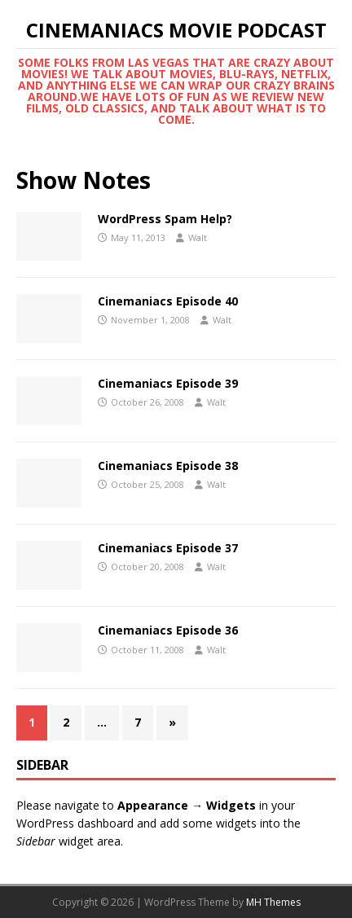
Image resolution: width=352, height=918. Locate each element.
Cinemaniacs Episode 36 (168, 630)
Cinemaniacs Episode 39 (168, 383)
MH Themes (273, 902)
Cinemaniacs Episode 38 (168, 465)
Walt (197, 237)
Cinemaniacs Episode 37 (168, 548)
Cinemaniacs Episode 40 (168, 301)
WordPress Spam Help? (165, 218)
